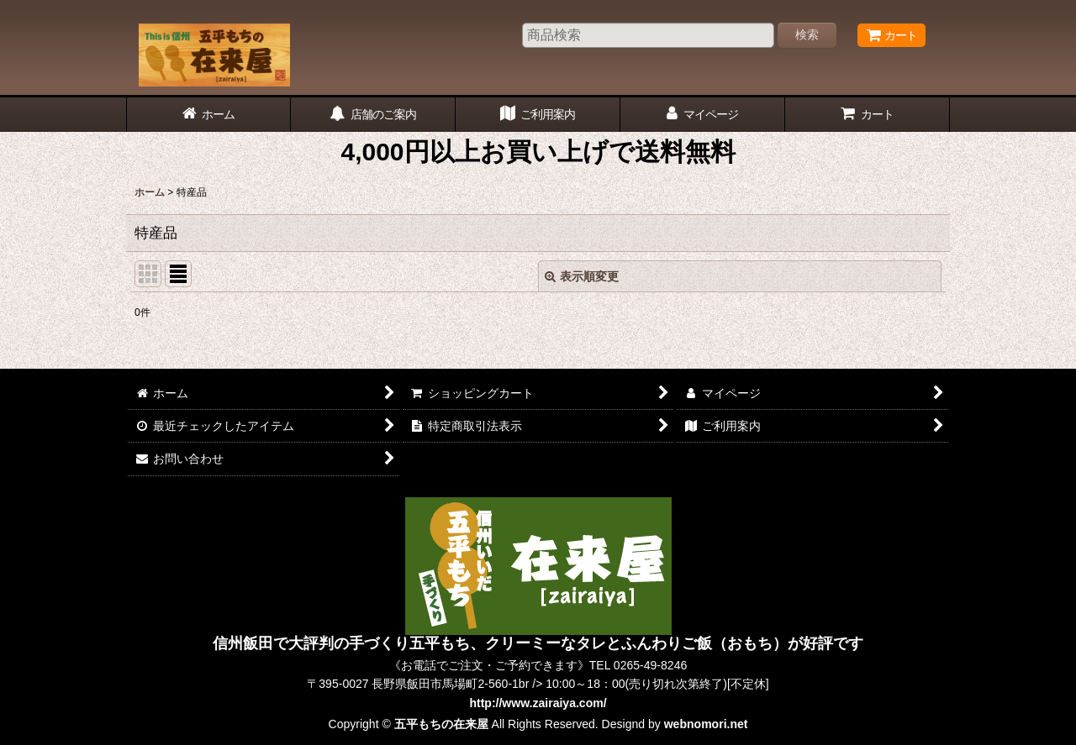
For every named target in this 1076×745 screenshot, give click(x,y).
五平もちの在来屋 (441, 724)
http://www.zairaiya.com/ (537, 703)
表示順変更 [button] (582, 276)
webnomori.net (706, 724)
